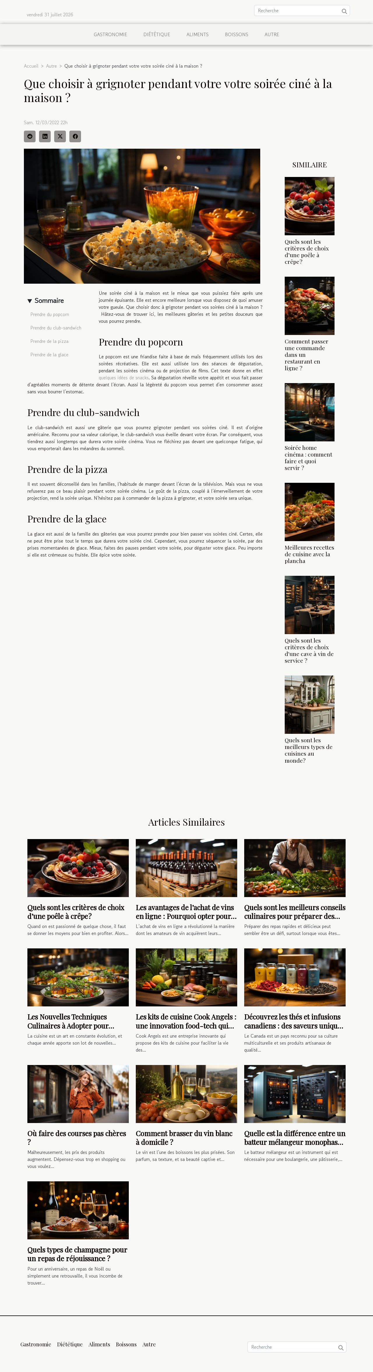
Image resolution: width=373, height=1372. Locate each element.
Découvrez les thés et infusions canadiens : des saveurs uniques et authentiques (294, 1025)
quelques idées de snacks (124, 377)
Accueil (31, 65)
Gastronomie (110, 34)
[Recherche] (302, 10)
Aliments (197, 34)
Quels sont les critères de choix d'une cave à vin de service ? (309, 650)
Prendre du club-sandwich (55, 327)
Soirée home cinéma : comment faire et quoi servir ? (308, 457)
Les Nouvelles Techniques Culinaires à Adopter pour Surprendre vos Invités (67, 1025)
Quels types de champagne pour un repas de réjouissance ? (77, 1254)
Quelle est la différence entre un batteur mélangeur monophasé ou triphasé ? (294, 1142)
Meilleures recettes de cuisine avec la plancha (309, 553)
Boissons (236, 34)
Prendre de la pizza (49, 341)
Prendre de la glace (49, 354)
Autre (272, 34)
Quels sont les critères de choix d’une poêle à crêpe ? (307, 251)
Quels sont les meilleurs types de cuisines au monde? (308, 750)
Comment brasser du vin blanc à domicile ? (184, 1138)
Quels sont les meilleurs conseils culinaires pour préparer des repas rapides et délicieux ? (294, 916)
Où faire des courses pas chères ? (76, 1138)
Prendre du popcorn (49, 314)
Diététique (156, 34)
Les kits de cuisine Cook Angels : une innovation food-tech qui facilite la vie (186, 1025)
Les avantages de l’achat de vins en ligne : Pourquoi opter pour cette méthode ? (185, 916)
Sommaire (49, 300)
